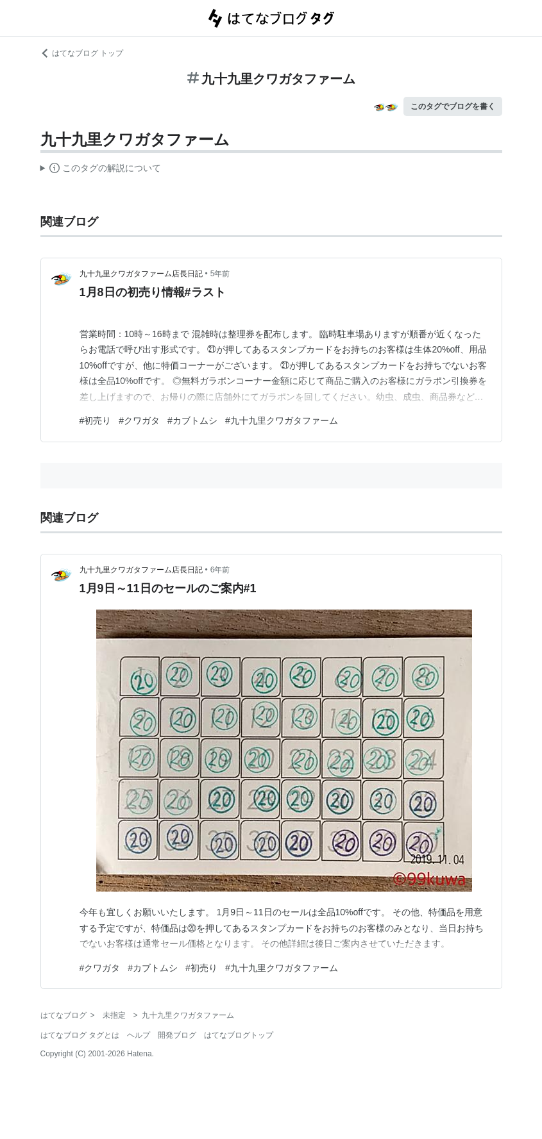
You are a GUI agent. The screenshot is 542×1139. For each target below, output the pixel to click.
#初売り (96, 420)
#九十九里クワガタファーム (281, 420)
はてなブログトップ (238, 1035)
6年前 (220, 569)
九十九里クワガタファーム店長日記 (141, 273)
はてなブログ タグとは (79, 1035)
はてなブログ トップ (81, 53)
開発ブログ (177, 1035)
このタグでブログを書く (453, 106)
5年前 (220, 273)
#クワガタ (139, 420)
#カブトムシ (192, 420)
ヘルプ (138, 1035)
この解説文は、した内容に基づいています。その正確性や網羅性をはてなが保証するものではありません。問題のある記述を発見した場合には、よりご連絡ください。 (101, 170)
